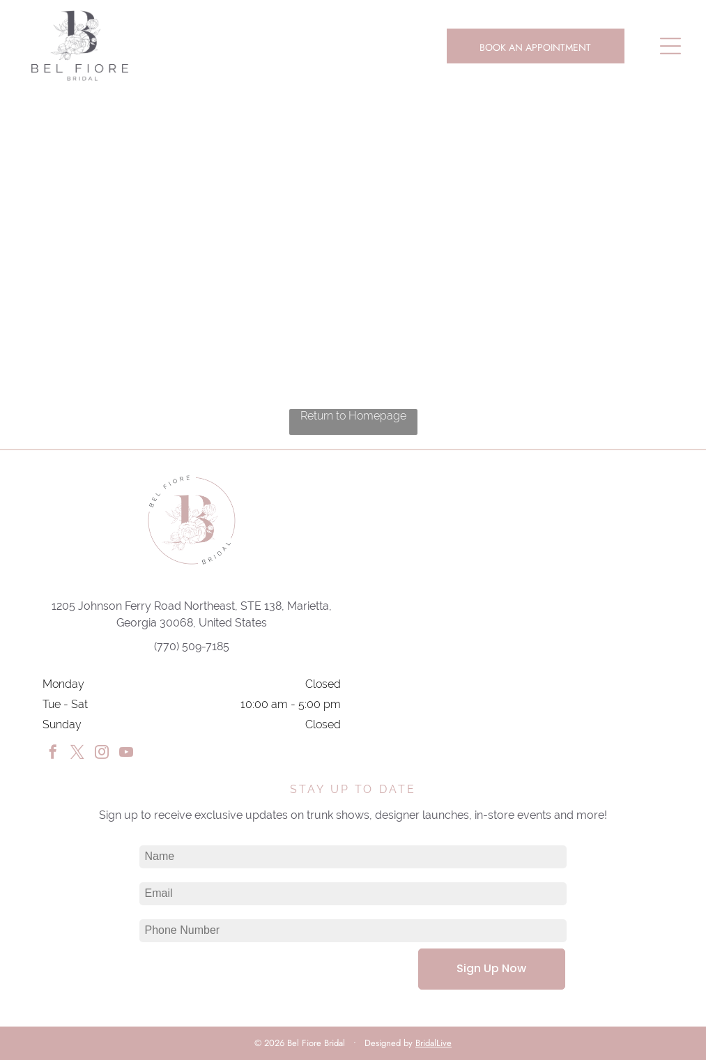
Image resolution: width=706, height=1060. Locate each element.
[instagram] (101, 754)
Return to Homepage (353, 415)
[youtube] (126, 754)
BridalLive (433, 1043)
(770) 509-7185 (191, 646)
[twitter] (77, 754)
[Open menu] (670, 46)
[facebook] (53, 754)
